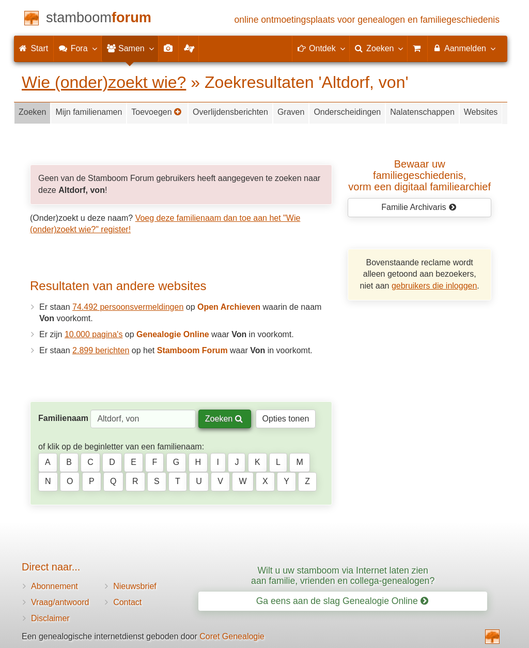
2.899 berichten (100, 350)
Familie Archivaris (418, 207)
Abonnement (54, 586)
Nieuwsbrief (135, 586)
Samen (130, 48)
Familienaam (63, 418)
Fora (77, 48)
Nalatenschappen (422, 112)
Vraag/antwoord (60, 602)
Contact (127, 602)
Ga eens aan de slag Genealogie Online (342, 601)
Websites (481, 112)
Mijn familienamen (88, 112)
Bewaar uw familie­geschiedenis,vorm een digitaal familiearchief (419, 175)
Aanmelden (463, 48)
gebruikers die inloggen (434, 285)
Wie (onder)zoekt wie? (104, 82)
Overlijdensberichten (230, 112)
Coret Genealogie (231, 636)
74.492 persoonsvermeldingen (127, 307)
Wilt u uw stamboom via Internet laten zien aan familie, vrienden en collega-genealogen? (342, 575)
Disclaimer (50, 618)
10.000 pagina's (93, 334)
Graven (290, 112)
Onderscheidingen (347, 112)
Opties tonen (285, 418)
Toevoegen (156, 112)
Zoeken (32, 112)
